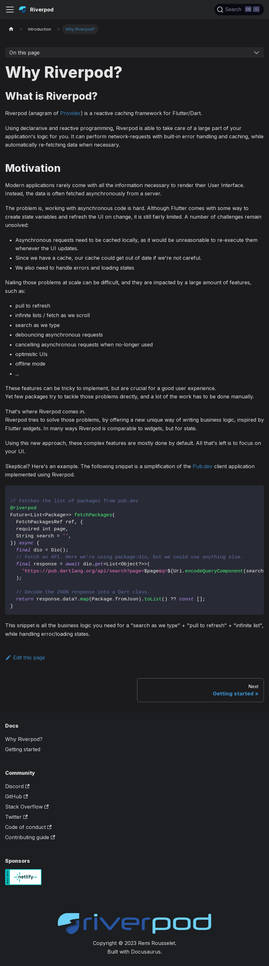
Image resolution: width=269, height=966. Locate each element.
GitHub (16, 796)
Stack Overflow (27, 806)
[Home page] (11, 29)
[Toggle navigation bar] (10, 9)
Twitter (16, 817)
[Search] (239, 9)
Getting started (22, 749)
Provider (70, 113)
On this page (24, 52)
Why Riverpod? (23, 739)
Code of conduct (28, 827)
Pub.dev (202, 466)
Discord (17, 786)
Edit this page (25, 657)
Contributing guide (30, 837)
